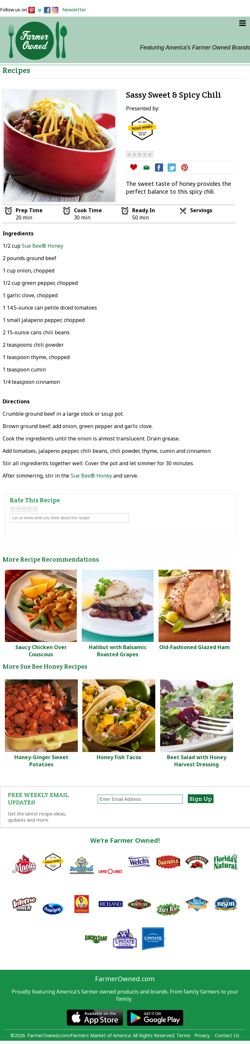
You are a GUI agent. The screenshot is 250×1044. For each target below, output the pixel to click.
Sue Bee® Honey (42, 245)
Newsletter (74, 10)
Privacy (202, 1035)
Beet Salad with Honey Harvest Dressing (196, 761)
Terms (183, 1035)
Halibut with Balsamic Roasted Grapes (118, 651)
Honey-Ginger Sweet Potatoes (41, 761)
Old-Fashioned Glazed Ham (194, 647)
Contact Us (227, 1035)
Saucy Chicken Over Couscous (41, 651)
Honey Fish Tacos (119, 757)
